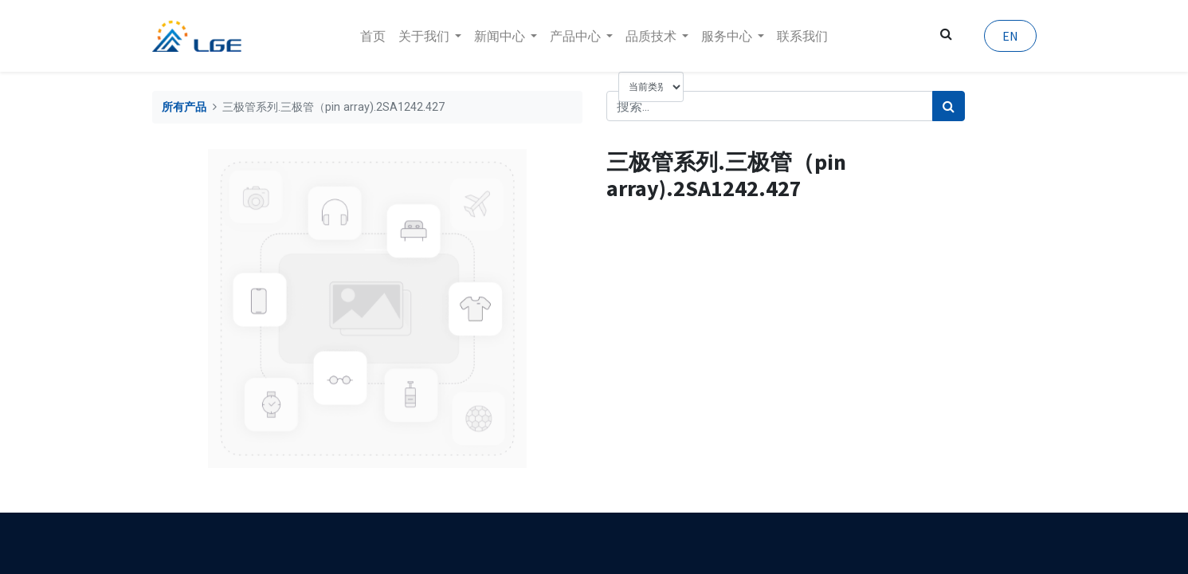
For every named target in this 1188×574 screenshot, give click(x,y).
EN (1010, 36)
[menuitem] (373, 36)
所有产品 (184, 107)
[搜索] (948, 106)
